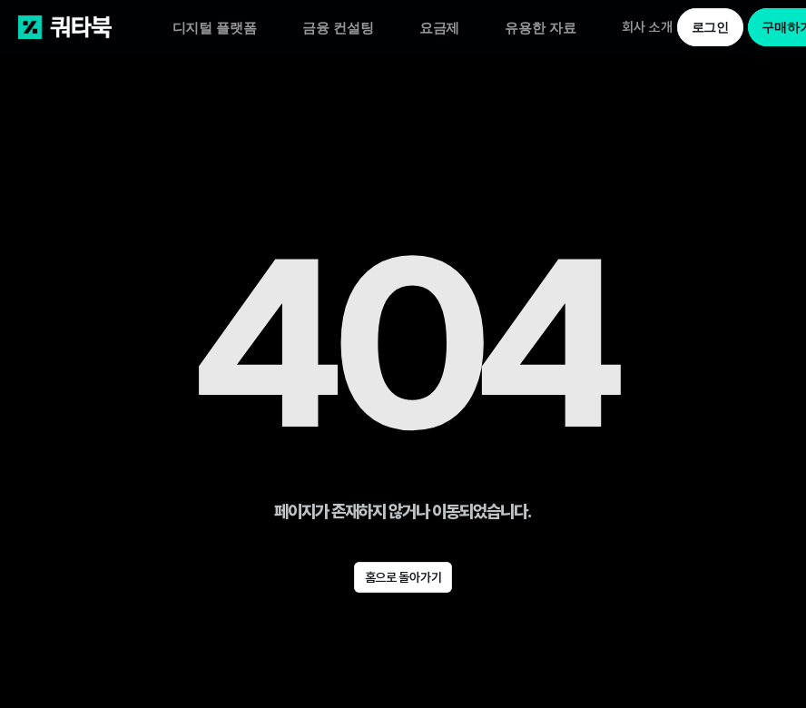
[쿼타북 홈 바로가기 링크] (95, 27)
